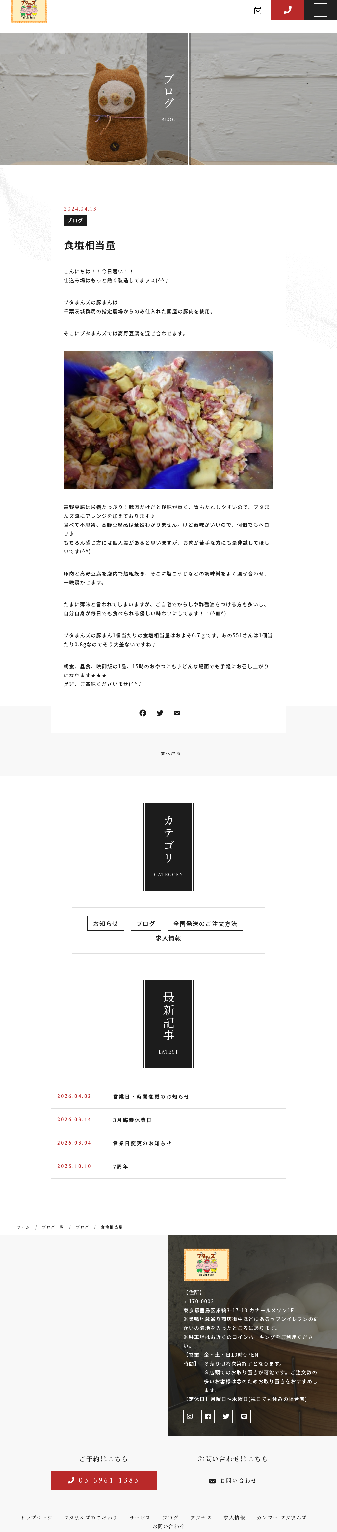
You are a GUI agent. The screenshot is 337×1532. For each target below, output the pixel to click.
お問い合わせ (233, 1480)
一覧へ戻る (168, 753)
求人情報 (168, 937)
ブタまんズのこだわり (91, 1517)
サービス (140, 1517)
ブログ (75, 220)
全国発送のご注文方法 (205, 923)
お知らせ (105, 923)
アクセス (201, 1517)
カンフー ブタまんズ (282, 1517)
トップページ (36, 1517)
